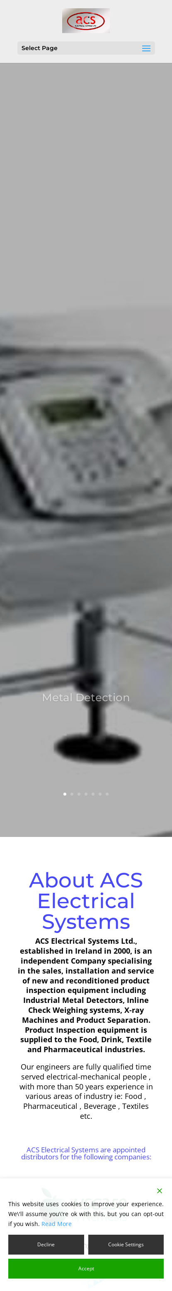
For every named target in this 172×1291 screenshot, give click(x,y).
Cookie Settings (126, 1244)
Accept (86, 1268)
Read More (56, 1224)
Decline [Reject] (46, 1244)
